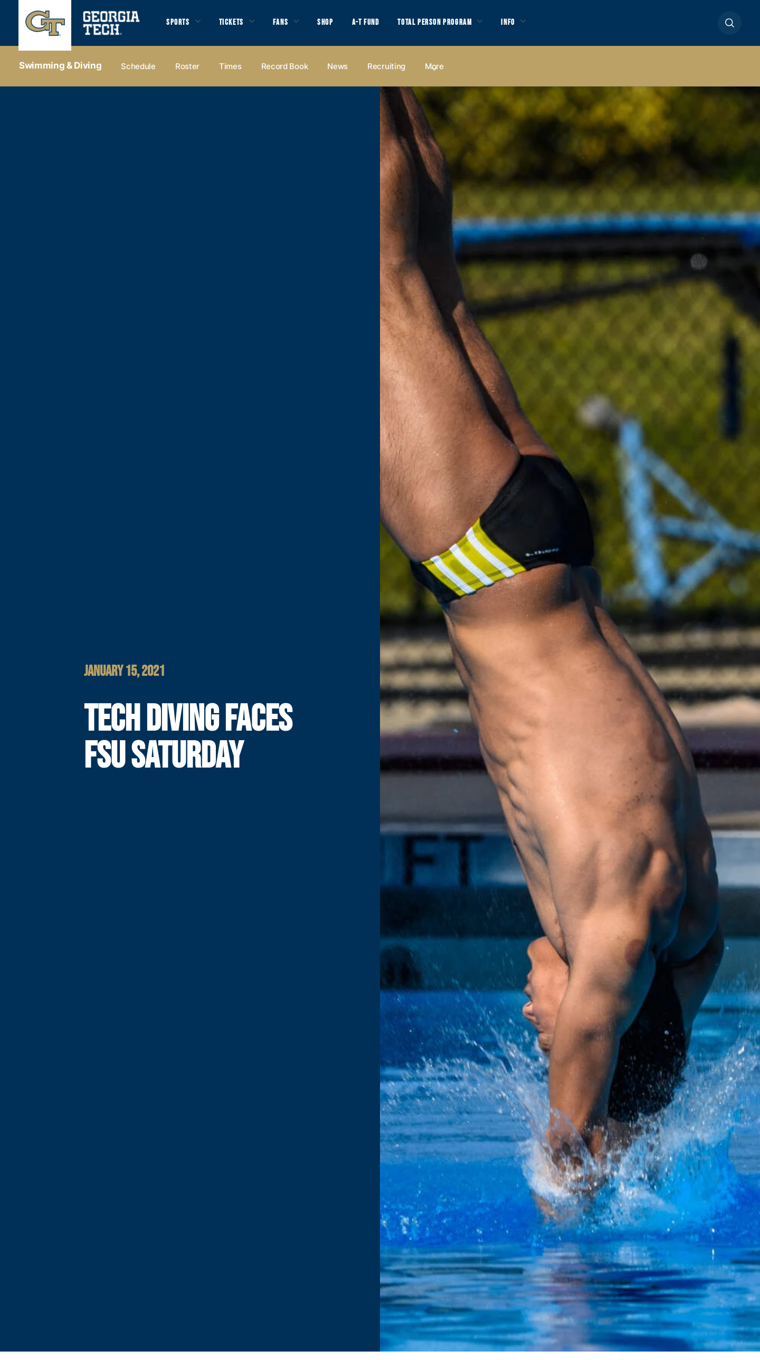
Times (230, 75)
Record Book (284, 75)
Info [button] (538, 27)
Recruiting (386, 75)
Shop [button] (338, 27)
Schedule (138, 75)
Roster (187, 75)
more (434, 75)
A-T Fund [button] (381, 27)
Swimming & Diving (60, 74)
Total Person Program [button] (457, 27)
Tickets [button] (237, 27)
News (337, 75)
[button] (730, 27)
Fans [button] (290, 27)
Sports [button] (179, 27)
